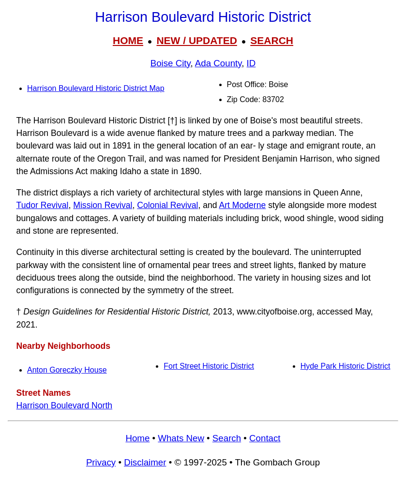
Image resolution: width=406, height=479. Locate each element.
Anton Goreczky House (67, 370)
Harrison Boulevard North (64, 405)
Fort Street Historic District (209, 366)
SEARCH (271, 40)
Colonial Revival (167, 205)
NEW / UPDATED (196, 40)
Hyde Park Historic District (346, 366)
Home (137, 438)
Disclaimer (145, 462)
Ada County (218, 63)
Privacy (101, 462)
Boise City (170, 63)
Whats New (181, 438)
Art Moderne (242, 205)
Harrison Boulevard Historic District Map (96, 88)
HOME (128, 40)
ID (251, 63)
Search (226, 438)
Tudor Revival (42, 205)
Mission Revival (102, 205)
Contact (264, 438)
